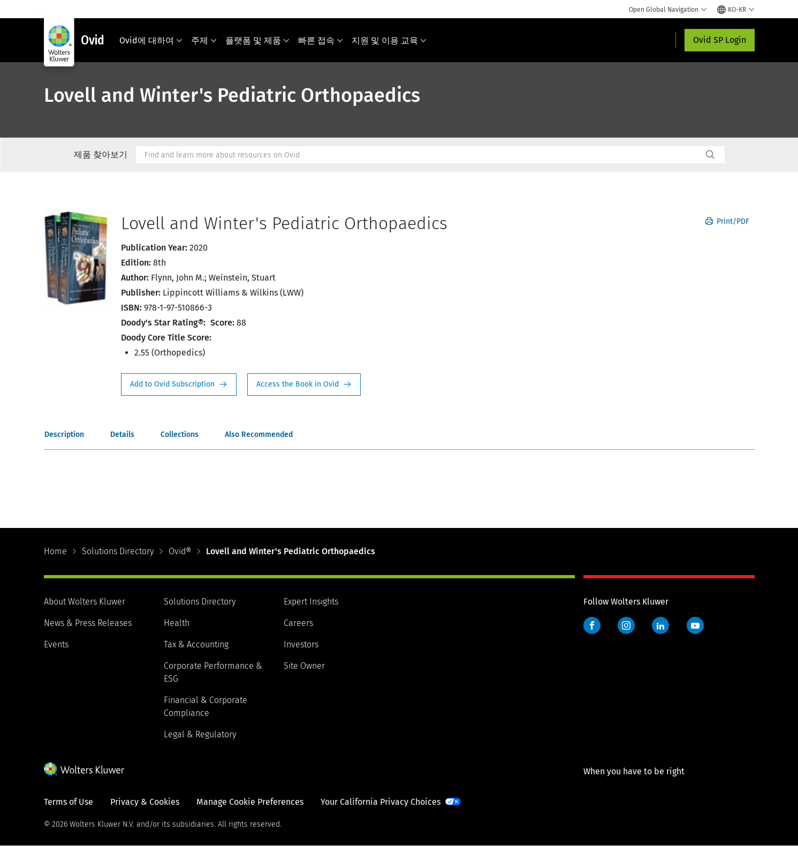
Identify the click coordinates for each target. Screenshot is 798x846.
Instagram (626, 625)
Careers (298, 623)
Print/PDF (727, 221)
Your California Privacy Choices (380, 802)
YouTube (695, 625)
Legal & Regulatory (200, 734)
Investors (301, 644)
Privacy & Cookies (144, 802)
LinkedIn (660, 625)
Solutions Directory (118, 551)
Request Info (178, 384)
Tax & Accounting (196, 644)
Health (176, 623)
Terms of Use (68, 802)
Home (55, 551)
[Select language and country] (736, 9)
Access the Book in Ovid (304, 384)
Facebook (592, 625)
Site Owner (304, 666)
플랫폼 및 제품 (257, 40)
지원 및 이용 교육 (389, 40)
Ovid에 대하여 (151, 40)
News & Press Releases (88, 623)
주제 (204, 40)
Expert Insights (311, 601)
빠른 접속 (320, 40)
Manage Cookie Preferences (249, 802)
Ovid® (180, 551)
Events (56, 644)
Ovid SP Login (719, 40)
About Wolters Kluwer (84, 601)
